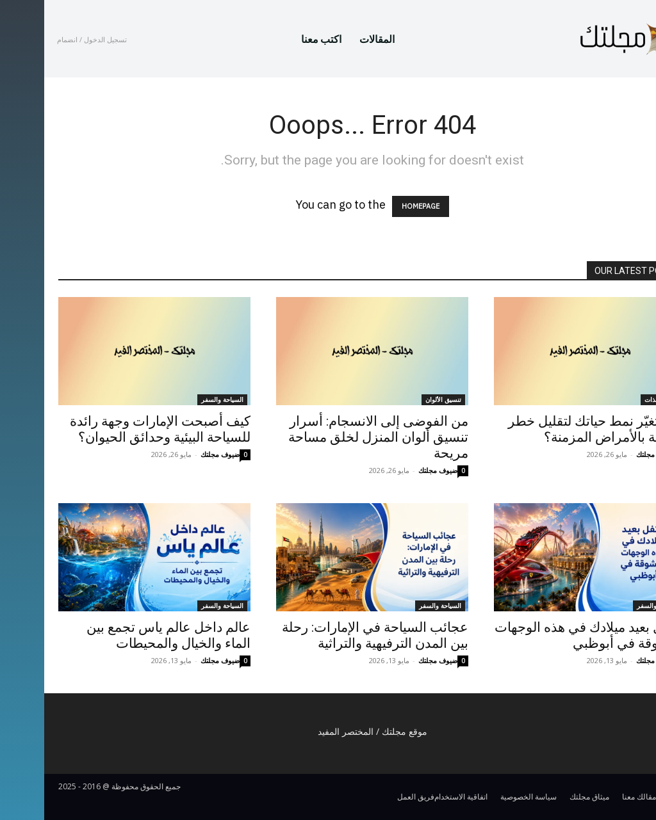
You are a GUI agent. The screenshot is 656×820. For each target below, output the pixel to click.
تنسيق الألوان (399, 399)
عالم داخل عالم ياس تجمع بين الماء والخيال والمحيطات (124, 635)
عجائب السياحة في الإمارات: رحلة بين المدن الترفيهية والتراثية (331, 635)
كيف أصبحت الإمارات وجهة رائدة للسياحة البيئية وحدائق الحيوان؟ (116, 429)
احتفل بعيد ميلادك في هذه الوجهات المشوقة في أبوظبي (546, 635)
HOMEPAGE (376, 206)
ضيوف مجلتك (175, 454)
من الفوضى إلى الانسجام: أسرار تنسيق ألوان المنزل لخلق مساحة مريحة (334, 437)
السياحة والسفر (178, 399)
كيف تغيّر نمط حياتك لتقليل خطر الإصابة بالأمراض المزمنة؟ (553, 429)
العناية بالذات (617, 399)
